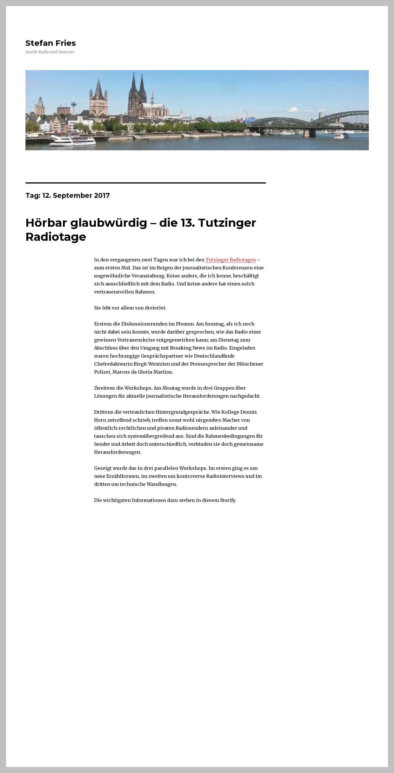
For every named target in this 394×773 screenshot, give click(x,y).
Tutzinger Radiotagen (230, 260)
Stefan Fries (50, 43)
